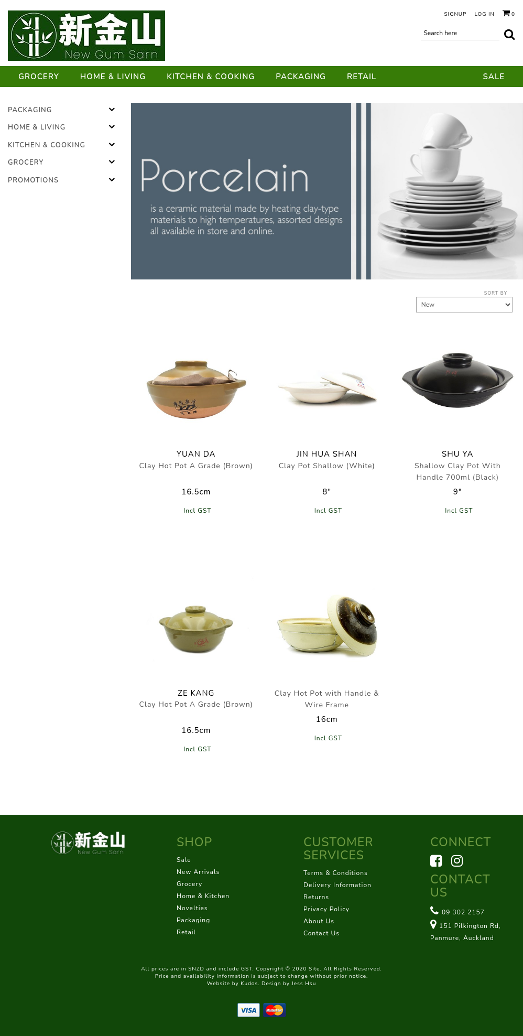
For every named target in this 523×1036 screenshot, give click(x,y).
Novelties (192, 908)
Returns (316, 897)
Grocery (38, 76)
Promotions (33, 180)
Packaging (301, 76)
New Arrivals (198, 872)
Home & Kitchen (203, 896)
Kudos (249, 983)
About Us (318, 921)
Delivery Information (337, 885)
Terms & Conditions (335, 873)
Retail (361, 76)
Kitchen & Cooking (211, 76)
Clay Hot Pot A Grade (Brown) (196, 466)
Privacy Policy (326, 909)
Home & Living (113, 76)
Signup (455, 14)
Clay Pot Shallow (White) (327, 466)
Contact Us (321, 933)
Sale (494, 76)
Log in (484, 14)
